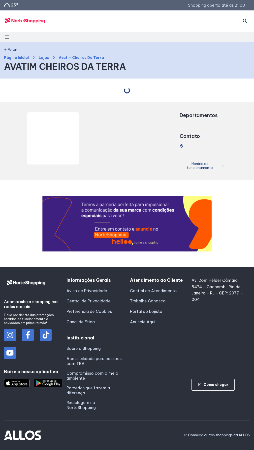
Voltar (10, 49)
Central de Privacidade (88, 300)
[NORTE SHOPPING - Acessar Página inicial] (25, 21)
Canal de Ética (80, 321)
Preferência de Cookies (89, 311)
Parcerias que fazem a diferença (88, 390)
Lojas (44, 58)
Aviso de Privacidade (86, 290)
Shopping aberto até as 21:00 (219, 5)
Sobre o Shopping (83, 348)
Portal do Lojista (146, 311)
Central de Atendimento (153, 290)
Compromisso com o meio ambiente (92, 376)
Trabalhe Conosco (148, 300)
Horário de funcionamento (205, 166)
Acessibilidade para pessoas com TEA (94, 361)
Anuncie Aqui (142, 321)
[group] (127, 223)
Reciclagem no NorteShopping (81, 405)
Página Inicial (16, 58)
